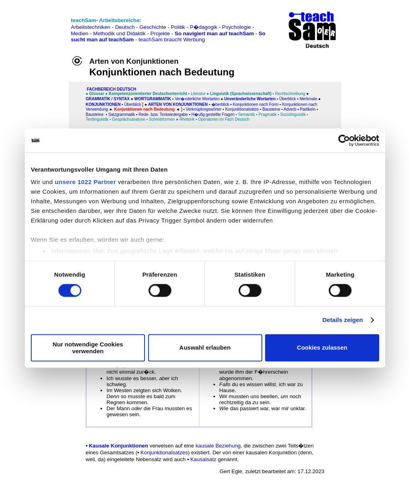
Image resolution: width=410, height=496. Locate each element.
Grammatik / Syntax (108, 99)
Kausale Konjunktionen (118, 446)
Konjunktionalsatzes (164, 452)
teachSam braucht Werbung (172, 39)
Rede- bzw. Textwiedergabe (163, 114)
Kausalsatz (203, 459)
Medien (79, 33)
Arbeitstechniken (91, 27)
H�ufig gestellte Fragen (213, 114)
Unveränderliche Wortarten (249, 99)
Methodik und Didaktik (120, 33)
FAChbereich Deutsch (111, 89)
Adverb (289, 109)
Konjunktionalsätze (242, 109)
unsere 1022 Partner (85, 181)
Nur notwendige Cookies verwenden (88, 347)
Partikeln (308, 109)
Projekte (160, 33)
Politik (178, 27)
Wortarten (210, 99)
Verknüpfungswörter (203, 109)
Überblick (287, 99)
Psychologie (236, 27)
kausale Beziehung (217, 446)
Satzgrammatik (121, 114)
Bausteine (271, 109)
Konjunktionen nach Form (255, 104)
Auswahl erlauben (205, 347)
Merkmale (308, 99)
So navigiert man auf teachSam (214, 33)
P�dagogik (203, 27)
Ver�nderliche (188, 99)
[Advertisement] (41, 24)
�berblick (220, 104)
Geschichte (152, 27)
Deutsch (125, 27)
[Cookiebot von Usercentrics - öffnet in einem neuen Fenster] (344, 140)
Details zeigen (342, 320)
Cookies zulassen (322, 347)
